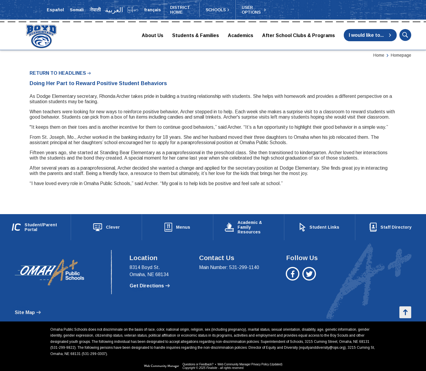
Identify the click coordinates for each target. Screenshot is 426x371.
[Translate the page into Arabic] (114, 10)
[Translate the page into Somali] (77, 10)
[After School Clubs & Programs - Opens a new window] (298, 36)
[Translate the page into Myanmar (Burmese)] (133, 10)
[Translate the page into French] (152, 10)
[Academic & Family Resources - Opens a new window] (248, 224)
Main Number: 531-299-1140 (229, 262)
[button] (217, 9)
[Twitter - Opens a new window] (309, 272)
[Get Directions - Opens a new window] (150, 281)
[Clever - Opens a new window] (106, 224)
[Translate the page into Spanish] (55, 10)
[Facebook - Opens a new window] (292, 272)
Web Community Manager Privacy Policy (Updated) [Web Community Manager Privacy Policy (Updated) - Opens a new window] (249, 359)
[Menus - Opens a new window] (177, 224)
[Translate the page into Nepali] (95, 10)
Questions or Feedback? (198, 359)
